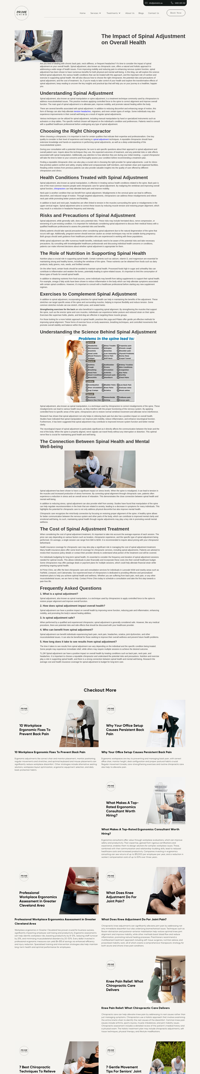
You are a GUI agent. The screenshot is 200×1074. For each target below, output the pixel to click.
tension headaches (82, 111)
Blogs (141, 13)
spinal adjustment (101, 139)
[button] (96, 13)
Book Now (176, 13)
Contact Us (153, 13)
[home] (22, 13)
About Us (129, 13)
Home (82, 13)
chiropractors (59, 188)
